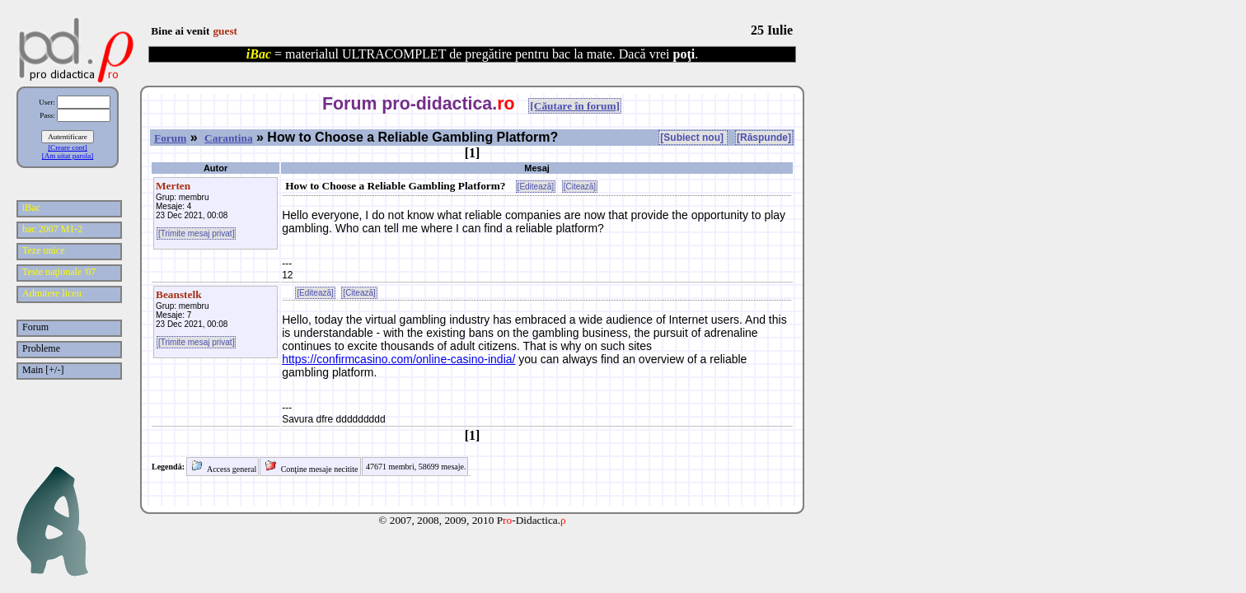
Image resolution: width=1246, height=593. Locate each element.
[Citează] (580, 186)
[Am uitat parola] (67, 156)
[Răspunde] (764, 137)
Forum (170, 138)
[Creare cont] (67, 147)
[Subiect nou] (693, 137)
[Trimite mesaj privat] (196, 233)
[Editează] (536, 186)
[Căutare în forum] (575, 106)
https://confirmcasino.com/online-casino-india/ (398, 359)
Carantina (228, 138)
